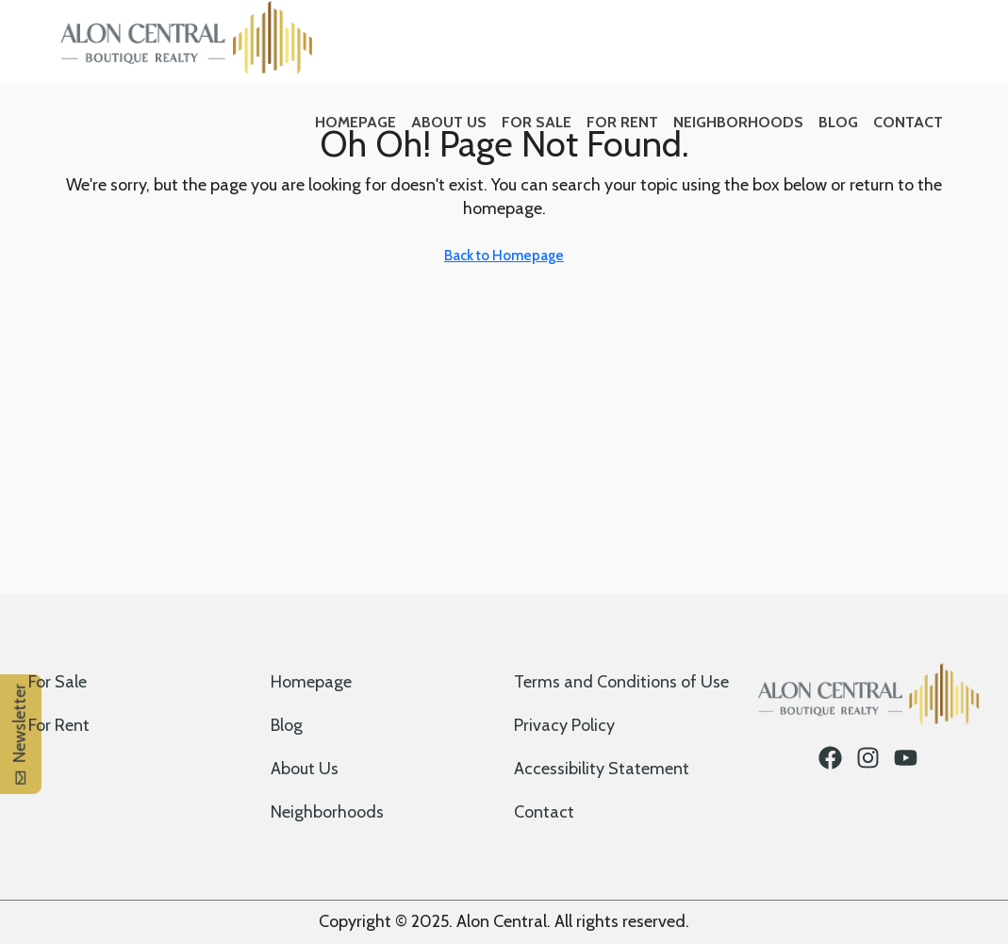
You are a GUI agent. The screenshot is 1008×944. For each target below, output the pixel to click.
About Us (449, 122)
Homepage (355, 122)
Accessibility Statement (601, 768)
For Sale (536, 122)
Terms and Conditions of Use (621, 681)
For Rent (622, 122)
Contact (908, 122)
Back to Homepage (504, 255)
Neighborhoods (738, 122)
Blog (838, 122)
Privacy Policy (564, 725)
